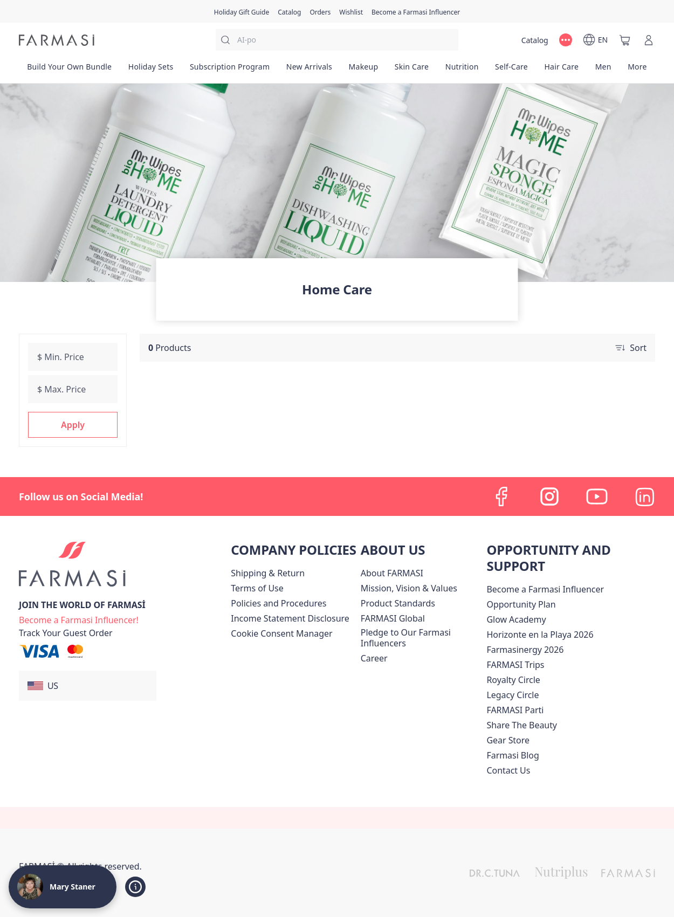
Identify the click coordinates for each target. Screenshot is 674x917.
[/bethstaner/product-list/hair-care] (561, 70)
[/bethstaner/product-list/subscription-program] (230, 70)
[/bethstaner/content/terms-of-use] (257, 588)
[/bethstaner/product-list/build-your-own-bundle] (69, 70)
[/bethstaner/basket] (624, 39)
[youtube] (597, 496)
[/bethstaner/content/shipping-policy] (268, 573)
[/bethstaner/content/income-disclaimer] (290, 618)
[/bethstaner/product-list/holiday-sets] (151, 70)
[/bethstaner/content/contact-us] (508, 770)
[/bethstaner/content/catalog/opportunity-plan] (520, 604)
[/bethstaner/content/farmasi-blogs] (512, 755)
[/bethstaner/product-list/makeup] (363, 70)
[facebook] (502, 496)
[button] (73, 425)
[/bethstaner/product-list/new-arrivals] (309, 70)
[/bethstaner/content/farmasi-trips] (515, 664)
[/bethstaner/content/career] (374, 658)
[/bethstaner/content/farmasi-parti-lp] (515, 710)
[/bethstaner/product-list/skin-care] (412, 70)
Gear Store (507, 740)
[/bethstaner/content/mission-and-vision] (409, 588)
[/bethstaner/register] (320, 11)
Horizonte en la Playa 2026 (539, 634)
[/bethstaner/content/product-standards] (398, 603)
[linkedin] (644, 496)
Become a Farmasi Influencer (545, 589)
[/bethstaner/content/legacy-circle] (512, 695)
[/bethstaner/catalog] (289, 11)
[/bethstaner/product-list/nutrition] (461, 70)
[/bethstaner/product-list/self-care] (511, 70)
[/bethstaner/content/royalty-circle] (513, 679)
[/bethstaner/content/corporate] (393, 618)
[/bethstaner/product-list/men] (603, 70)
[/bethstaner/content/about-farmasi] (392, 573)
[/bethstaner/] (56, 40)
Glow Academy (516, 619)
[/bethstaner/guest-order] (66, 633)
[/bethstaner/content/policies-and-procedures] (278, 603)
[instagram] (549, 496)
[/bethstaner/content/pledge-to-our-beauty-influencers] (422, 638)
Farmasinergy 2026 (524, 649)
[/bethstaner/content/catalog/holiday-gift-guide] (242, 11)
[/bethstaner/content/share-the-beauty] (521, 725)
